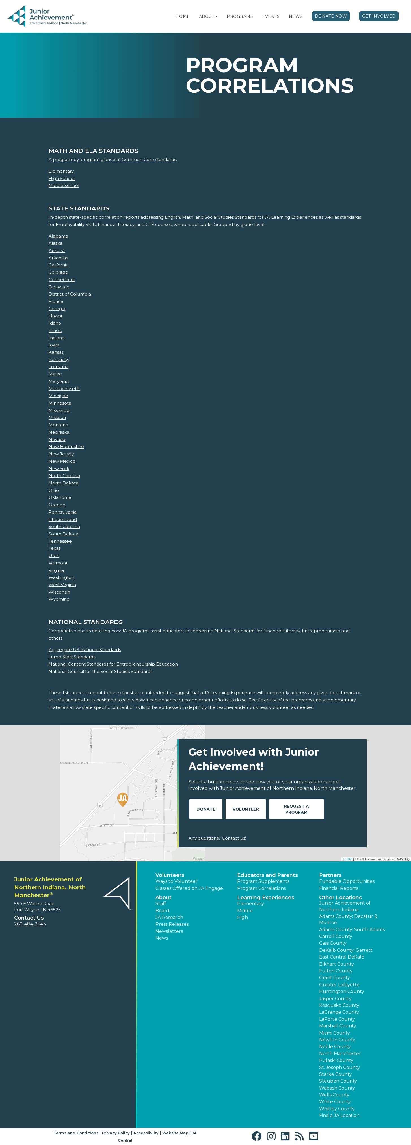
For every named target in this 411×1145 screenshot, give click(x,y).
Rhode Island (63, 519)
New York (59, 468)
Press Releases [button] (172, 924)
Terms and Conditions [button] (75, 1133)
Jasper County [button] (335, 998)
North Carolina (64, 475)
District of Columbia (70, 294)
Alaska (55, 243)
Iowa (54, 344)
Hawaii (56, 315)
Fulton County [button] (335, 971)
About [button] (163, 897)
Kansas (56, 352)
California (58, 265)
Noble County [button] (335, 1046)
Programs (240, 16)
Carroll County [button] (335, 936)
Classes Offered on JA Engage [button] (189, 888)
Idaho (55, 323)
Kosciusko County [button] (339, 1005)
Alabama (58, 236)
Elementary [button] (250, 903)
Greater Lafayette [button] (339, 984)
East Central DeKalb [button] (341, 957)
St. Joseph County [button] (339, 1067)
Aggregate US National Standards (85, 649)
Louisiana (58, 366)
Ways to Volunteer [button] (176, 881)
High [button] (242, 917)
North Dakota (63, 483)
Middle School (64, 185)
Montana (58, 424)
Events (271, 16)
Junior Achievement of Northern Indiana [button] (345, 906)
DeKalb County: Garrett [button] (346, 950)
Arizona (57, 250)
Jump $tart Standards (72, 656)
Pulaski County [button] (336, 1060)
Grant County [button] (334, 977)
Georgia (57, 308)
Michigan (58, 395)
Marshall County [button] (337, 1026)
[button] (216, 16)
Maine (55, 374)
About (207, 16)
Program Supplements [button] (263, 881)
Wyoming (59, 599)
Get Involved (379, 16)
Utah (54, 555)
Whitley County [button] (337, 1108)
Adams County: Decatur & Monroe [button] (348, 919)
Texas (54, 548)
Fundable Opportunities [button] (347, 881)
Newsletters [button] (169, 931)
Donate (205, 809)
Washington (61, 577)
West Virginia (62, 584)
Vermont (58, 563)
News (296, 16)
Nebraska (59, 432)
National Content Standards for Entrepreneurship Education (113, 664)
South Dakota (63, 533)
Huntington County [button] (341, 991)
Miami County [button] (334, 1033)
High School (62, 178)
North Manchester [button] (340, 1053)
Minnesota (60, 403)
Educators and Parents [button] (267, 875)
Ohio (54, 490)
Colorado (58, 272)
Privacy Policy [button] (116, 1133)
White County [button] (335, 1101)
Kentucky (59, 359)
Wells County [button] (334, 1095)
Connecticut (62, 279)
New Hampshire (66, 446)
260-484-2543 (30, 924)
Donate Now (331, 16)
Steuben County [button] (338, 1081)
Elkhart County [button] (336, 964)
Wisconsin (59, 592)
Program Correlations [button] (261, 888)
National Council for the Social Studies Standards (100, 671)
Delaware (59, 287)
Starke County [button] (335, 1074)
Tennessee (60, 541)
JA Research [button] (169, 917)
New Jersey (61, 454)
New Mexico (62, 461)
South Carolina (64, 526)
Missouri (57, 417)
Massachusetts (64, 388)
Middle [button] (245, 910)
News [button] (161, 938)
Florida (56, 301)
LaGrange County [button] (339, 1012)
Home (183, 16)
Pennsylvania (63, 512)
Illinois (55, 330)
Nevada (57, 439)
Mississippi (59, 410)
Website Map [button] (175, 1133)
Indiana (56, 337)
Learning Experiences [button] (265, 897)
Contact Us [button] (29, 917)
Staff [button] (160, 903)
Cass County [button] (333, 943)
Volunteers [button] (169, 875)
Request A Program (296, 809)
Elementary (61, 171)
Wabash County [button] (337, 1088)
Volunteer (246, 809)
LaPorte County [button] (337, 1019)
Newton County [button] (337, 1039)
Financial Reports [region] (338, 888)
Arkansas (58, 257)
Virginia (56, 570)
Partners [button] (330, 875)
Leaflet (347, 859)
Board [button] (162, 910)
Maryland (59, 381)
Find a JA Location (339, 1115)
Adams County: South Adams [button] (352, 929)
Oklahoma (60, 497)
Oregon (57, 504)
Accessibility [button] (146, 1133)
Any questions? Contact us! (217, 838)
